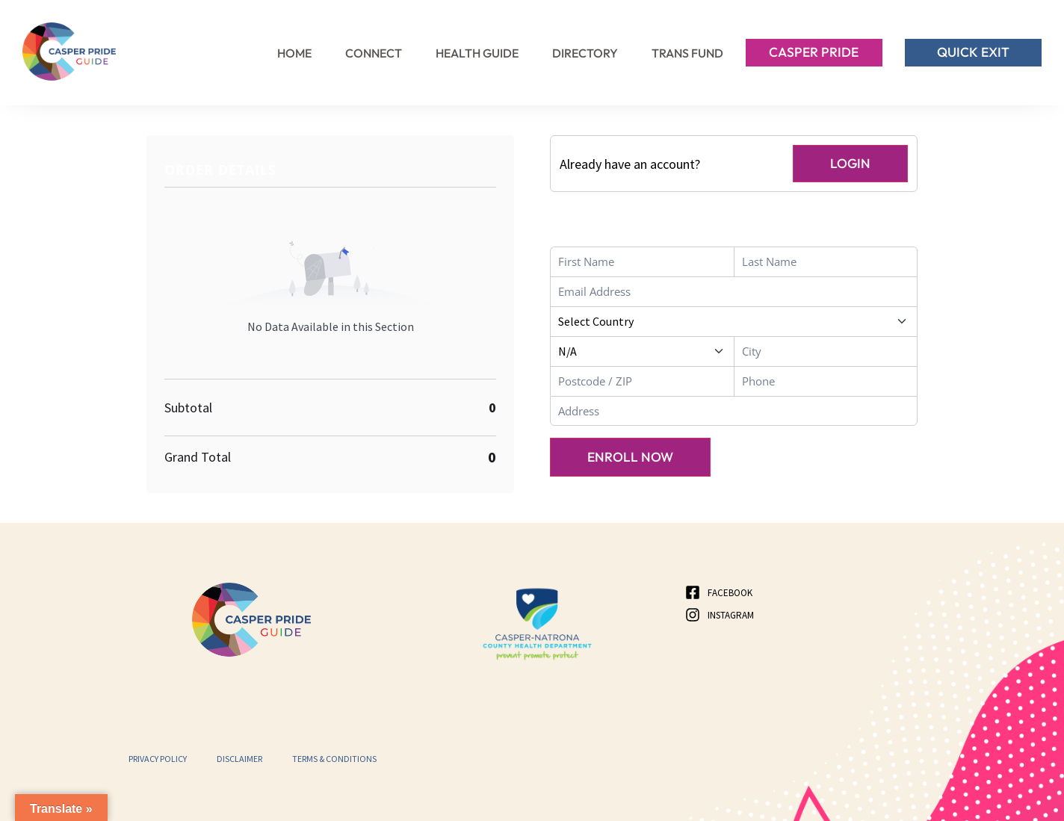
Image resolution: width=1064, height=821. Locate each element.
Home (294, 53)
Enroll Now (631, 458)
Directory (585, 53)
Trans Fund (687, 53)
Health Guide (477, 53)
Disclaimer (239, 758)
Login (849, 163)
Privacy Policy (158, 758)
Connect (373, 53)
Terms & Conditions (334, 758)
